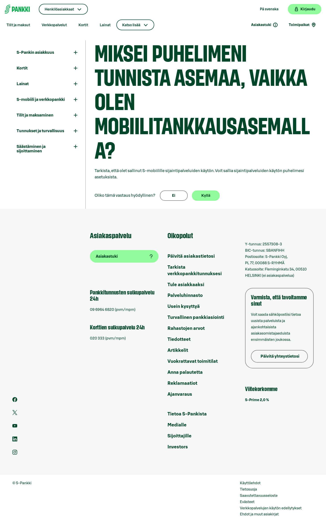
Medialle (177, 425)
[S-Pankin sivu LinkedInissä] (14, 440)
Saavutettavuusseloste (259, 495)
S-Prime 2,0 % (257, 400)
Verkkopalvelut (54, 25)
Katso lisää (131, 25)
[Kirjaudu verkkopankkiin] (304, 9)
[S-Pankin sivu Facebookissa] (14, 401)
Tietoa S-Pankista (187, 414)
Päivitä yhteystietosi (280, 356)
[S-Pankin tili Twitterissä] (14, 414)
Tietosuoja (248, 489)
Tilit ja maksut (18, 25)
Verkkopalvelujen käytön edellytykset (271, 508)
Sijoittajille (179, 436)
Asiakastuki (264, 25)
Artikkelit (177, 350)
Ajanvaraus (179, 394)
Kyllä (205, 195)
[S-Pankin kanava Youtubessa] (14, 427)
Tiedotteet (179, 339)
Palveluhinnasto (185, 295)
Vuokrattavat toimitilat (192, 361)
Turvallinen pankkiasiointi (195, 317)
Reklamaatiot (182, 383)
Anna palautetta (185, 372)
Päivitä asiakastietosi (191, 256)
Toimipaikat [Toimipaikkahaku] (302, 25)
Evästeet (247, 502)
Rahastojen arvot (186, 328)
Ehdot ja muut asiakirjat (259, 514)
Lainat (105, 25)
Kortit (83, 25)
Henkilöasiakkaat (59, 9)
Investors (177, 447)
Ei (173, 195)
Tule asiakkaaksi (185, 285)
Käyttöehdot (250, 483)
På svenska (269, 9)
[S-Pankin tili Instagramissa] (14, 453)
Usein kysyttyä (183, 306)
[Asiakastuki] (124, 256)
